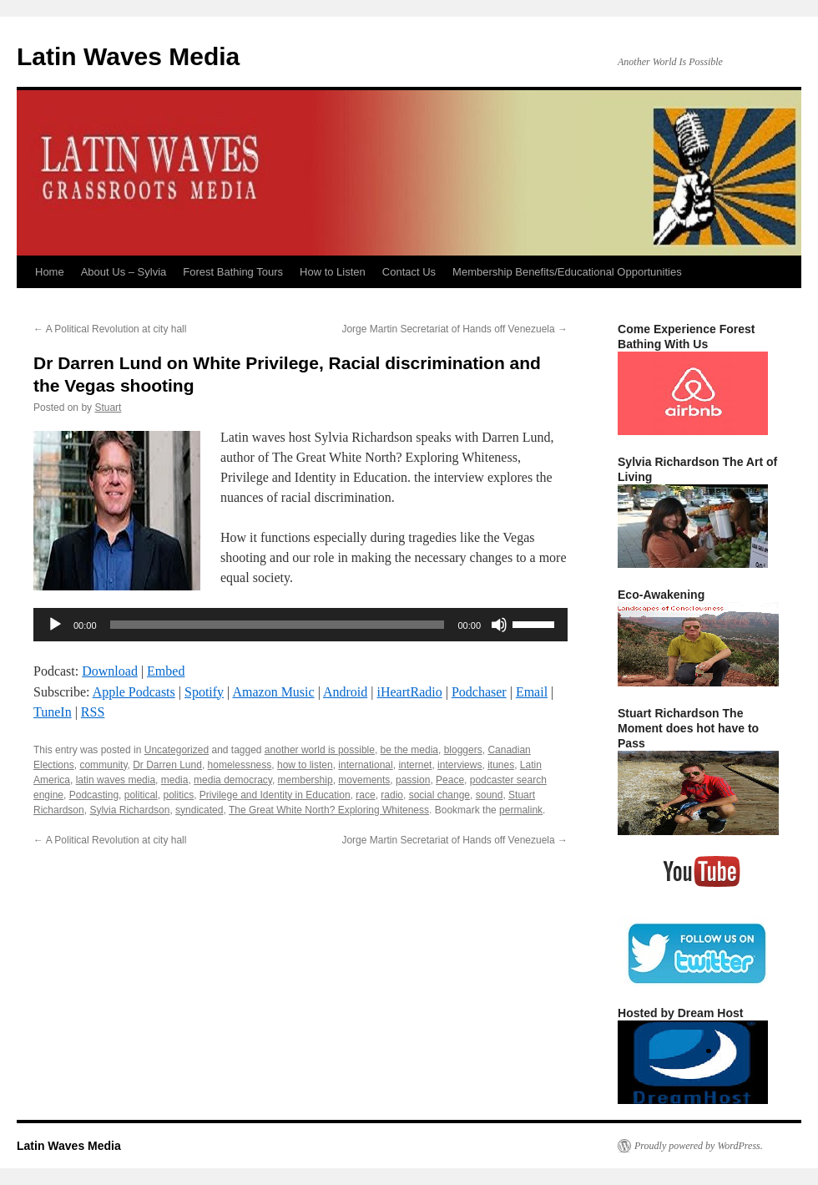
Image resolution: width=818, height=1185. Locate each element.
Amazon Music (273, 692)
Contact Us (409, 272)
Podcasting (94, 795)
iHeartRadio (409, 692)
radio (392, 795)
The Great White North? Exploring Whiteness (329, 810)
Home (49, 272)
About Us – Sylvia (124, 272)
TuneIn (52, 712)
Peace (450, 780)
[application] (300, 624)
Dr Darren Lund (167, 765)
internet (415, 765)
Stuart (107, 407)
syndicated (199, 810)
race (365, 795)
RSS (92, 712)
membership (305, 780)
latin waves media (115, 780)
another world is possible (320, 750)
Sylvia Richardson (129, 810)
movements (364, 780)
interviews (459, 765)
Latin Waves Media (128, 56)
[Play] (55, 624)
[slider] (277, 624)
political (141, 795)
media (175, 780)
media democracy (233, 780)
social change (439, 795)
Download (110, 671)
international (365, 765)
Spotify (204, 692)
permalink (521, 810)
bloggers (463, 750)
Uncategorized (176, 750)
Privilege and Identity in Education (275, 795)
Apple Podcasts (134, 692)
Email (532, 692)
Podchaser (479, 692)
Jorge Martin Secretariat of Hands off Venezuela (454, 329)
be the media (409, 750)
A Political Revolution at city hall (109, 329)
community (103, 765)
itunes (500, 765)
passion (413, 780)
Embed (165, 671)
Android (345, 692)
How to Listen (333, 272)
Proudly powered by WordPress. (698, 1146)
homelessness (240, 765)
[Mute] (499, 624)
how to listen (305, 765)
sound (489, 795)
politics (178, 795)
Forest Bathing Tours (233, 272)
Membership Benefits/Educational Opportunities (567, 272)
